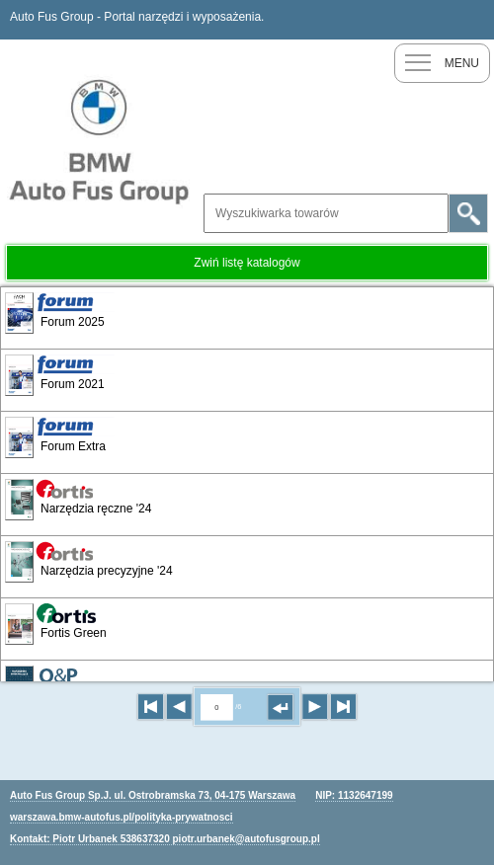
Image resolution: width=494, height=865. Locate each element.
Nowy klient (434, 19)
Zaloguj (474, 19)
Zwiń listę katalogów (246, 263)
